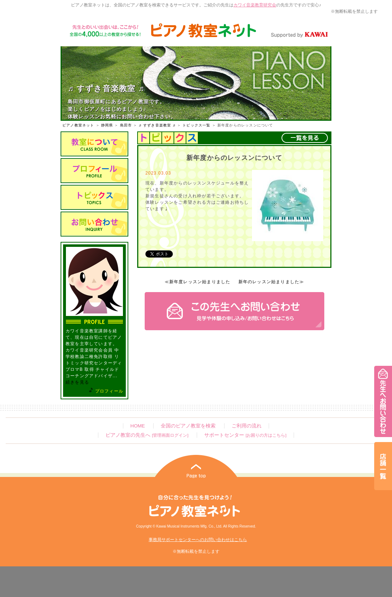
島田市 (126, 125)
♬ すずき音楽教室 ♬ (157, 125)
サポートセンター (245, 435)
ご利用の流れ (247, 426)
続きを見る (77, 382)
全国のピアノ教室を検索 (188, 426)
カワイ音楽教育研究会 (254, 4)
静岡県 (107, 125)
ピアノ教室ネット (78, 125)
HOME (137, 426)
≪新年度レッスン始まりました (198, 281)
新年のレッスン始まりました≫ (271, 281)
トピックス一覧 (196, 125)
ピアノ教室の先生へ (146, 435)
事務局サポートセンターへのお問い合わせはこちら (198, 540)
